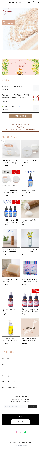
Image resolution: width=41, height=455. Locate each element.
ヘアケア (4, 370)
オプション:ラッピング (8, 382)
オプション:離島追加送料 (9, 388)
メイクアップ (5, 358)
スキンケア (5, 364)
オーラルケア (6, 376)
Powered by (20, 445)
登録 (32, 406)
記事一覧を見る (20, 116)
